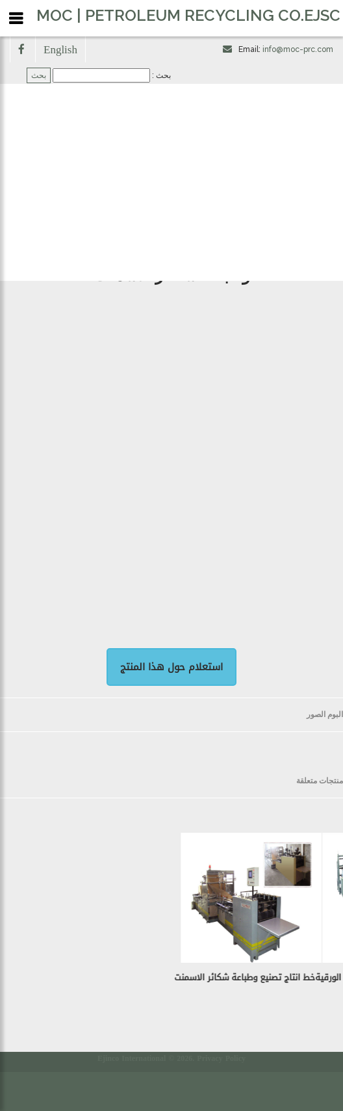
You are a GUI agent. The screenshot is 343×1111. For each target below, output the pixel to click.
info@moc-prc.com (297, 49)
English (60, 49)
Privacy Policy (221, 1058)
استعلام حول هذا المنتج (171, 667)
